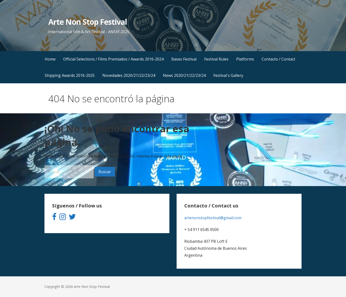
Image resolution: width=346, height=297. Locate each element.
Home (50, 59)
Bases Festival (184, 59)
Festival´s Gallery (228, 75)
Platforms (245, 59)
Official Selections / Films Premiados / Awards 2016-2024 (113, 59)
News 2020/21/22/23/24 (184, 75)
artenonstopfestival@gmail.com (212, 217)
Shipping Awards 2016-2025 (70, 75)
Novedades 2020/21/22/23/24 (128, 75)
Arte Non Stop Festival (87, 22)
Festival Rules (216, 59)
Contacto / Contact (278, 59)
